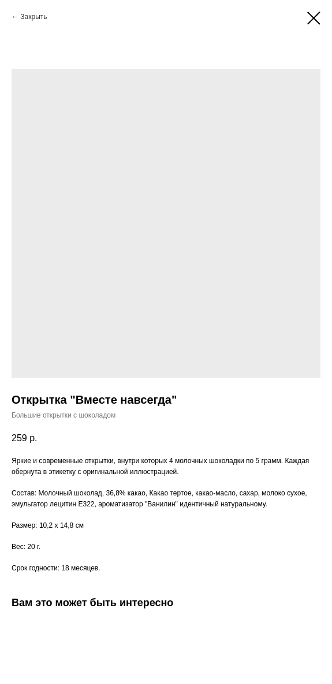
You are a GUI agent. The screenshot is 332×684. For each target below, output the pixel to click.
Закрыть (33, 17)
